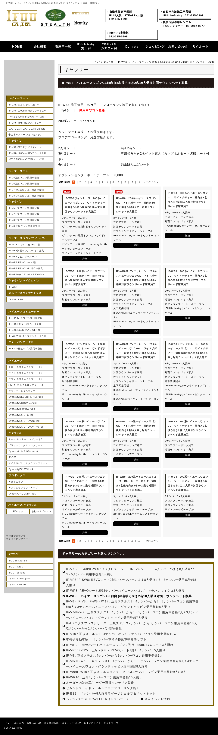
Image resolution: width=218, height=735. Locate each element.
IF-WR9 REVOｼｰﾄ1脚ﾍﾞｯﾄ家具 (25, 268)
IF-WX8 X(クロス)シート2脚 (24, 244)
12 (139, 182)
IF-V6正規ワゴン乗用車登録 (23, 183)
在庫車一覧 (63, 46)
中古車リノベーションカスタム (25, 134)
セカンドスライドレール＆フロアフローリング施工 (102, 688)
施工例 (86, 46)
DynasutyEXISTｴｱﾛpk (20, 415)
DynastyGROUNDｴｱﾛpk (22, 493)
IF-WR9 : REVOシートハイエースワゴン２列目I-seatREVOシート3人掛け (119, 644)
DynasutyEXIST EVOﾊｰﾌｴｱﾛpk (26, 427)
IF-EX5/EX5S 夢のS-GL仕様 (24, 330)
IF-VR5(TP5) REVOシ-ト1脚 (24, 122)
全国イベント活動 (157, 699)
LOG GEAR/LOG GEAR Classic (26, 128)
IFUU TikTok (15, 566)
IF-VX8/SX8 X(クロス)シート (24, 104)
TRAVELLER (15, 299)
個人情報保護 (51, 723)
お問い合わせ (177, 46)
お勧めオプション (41, 511)
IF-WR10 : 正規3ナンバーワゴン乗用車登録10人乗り (104, 677)
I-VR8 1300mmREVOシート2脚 (26, 116)
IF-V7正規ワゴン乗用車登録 (23, 214)
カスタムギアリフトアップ (23, 487)
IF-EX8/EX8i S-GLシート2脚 (24, 324)
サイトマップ (111, 723)
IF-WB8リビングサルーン (22, 256)
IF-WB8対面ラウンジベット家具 (26, 250)
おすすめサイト (92, 723)
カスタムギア (15, 482)
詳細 (85, 258)
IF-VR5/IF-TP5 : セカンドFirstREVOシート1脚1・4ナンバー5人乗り (116, 650)
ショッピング (154, 46)
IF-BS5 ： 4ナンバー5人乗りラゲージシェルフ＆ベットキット (111, 693)
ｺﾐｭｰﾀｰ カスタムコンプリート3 (25, 385)
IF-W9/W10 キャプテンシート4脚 (27, 336)
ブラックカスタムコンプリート (25, 391)
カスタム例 (109, 46)
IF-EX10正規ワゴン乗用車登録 (25, 318)
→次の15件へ (150, 182)
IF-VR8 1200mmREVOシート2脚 (27, 110)
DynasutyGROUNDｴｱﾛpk (22, 403)
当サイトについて (71, 723)
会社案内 (19, 723)
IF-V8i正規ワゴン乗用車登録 (24, 226)
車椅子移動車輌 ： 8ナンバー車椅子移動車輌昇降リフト (106, 639)
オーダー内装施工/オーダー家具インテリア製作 (100, 682)
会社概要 (40, 46)
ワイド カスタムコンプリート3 (25, 373)
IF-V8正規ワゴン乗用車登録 (23, 220)
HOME (17, 46)
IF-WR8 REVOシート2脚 (22, 262)
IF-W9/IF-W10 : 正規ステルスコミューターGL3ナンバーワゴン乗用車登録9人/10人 (126, 672)
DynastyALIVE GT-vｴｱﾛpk (23, 451)
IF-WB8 (12, 287)
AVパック (18, 511)
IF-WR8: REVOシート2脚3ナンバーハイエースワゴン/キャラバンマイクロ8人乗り (125, 590)
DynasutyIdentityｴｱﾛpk (21, 409)
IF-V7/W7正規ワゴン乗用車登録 (26, 189)
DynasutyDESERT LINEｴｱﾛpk (25, 397)
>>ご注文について (16, 536)
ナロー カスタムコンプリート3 (25, 367)
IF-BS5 (12, 457)
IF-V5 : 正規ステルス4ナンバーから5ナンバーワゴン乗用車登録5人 (114, 655)
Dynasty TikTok (17, 584)
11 (132, 182)
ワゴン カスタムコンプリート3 (25, 379)
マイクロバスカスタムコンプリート (28, 463)
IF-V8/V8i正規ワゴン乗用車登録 (26, 195)
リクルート (201, 46)
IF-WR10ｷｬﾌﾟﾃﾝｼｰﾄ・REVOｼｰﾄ (26, 274)
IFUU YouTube (16, 572)
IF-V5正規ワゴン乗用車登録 (23, 177)
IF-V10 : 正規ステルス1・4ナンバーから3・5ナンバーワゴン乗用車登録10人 (121, 634)
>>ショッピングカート (18, 539)
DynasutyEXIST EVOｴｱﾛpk (24, 421)
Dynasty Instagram (19, 578)
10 (125, 182)
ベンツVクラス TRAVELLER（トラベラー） (98, 699)
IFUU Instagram (17, 560)
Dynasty (131, 46)
